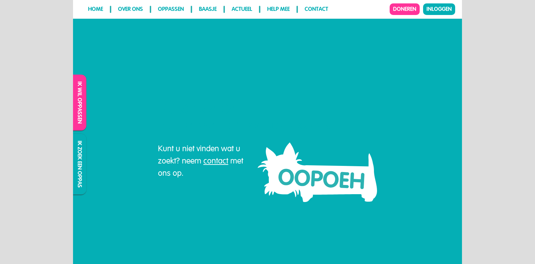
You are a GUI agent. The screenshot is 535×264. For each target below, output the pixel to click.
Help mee (278, 9)
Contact (316, 9)
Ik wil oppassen (80, 102)
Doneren (404, 9)
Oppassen (171, 9)
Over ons (130, 9)
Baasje (208, 9)
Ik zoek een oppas (80, 164)
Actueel (242, 9)
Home (95, 9)
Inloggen (439, 9)
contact (215, 161)
